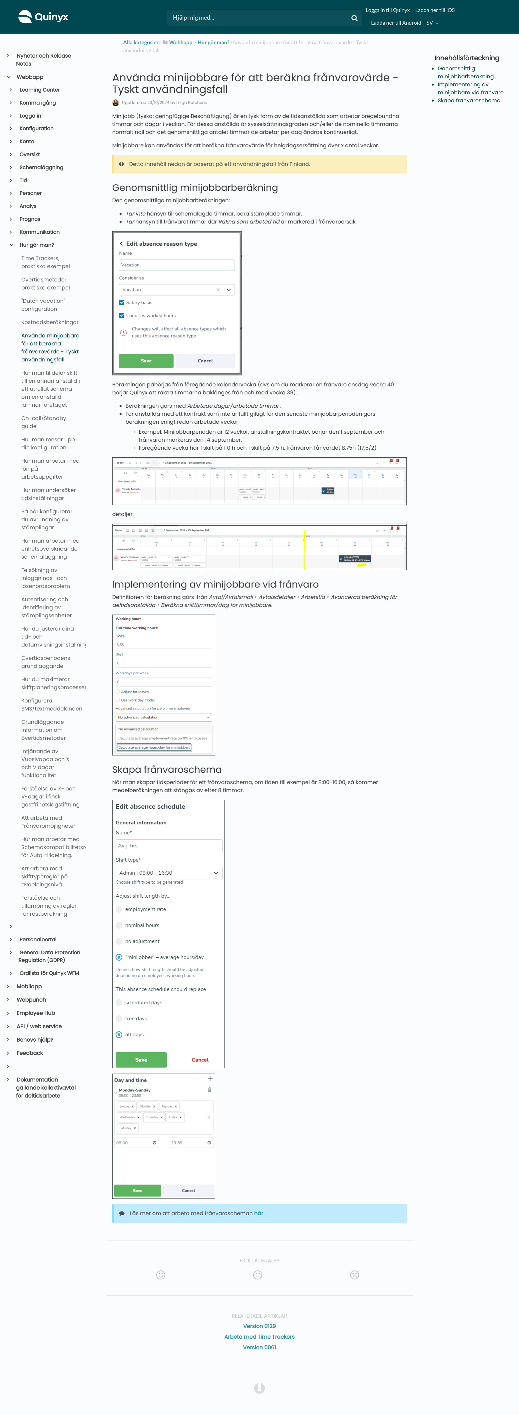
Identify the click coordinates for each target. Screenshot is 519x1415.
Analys (28, 206)
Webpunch (31, 1000)
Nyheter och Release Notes (43, 60)
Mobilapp (29, 986)
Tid (23, 180)
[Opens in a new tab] (259, 1388)
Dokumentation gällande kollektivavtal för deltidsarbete (46, 1088)
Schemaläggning (41, 167)
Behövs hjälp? (34, 1040)
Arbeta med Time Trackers (260, 1337)
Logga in (30, 116)
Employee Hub (35, 1013)
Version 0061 (259, 1347)
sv (430, 23)
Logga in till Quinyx (388, 10)
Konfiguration (36, 128)
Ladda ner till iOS (435, 10)
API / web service (39, 1026)
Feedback (29, 1053)
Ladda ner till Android (396, 23)
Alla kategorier (141, 42)
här (258, 1213)
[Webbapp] (177, 42)
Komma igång (37, 103)
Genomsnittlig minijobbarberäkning (466, 72)
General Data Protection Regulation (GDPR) (49, 956)
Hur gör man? (36, 245)
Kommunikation (39, 232)
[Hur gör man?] (214, 42)
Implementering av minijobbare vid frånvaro (471, 88)
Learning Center (39, 90)
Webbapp (29, 77)
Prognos (29, 219)
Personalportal (38, 939)
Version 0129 (259, 1326)
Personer (30, 193)
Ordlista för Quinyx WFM (49, 973)
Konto (26, 141)
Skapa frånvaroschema (469, 100)
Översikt (29, 154)
